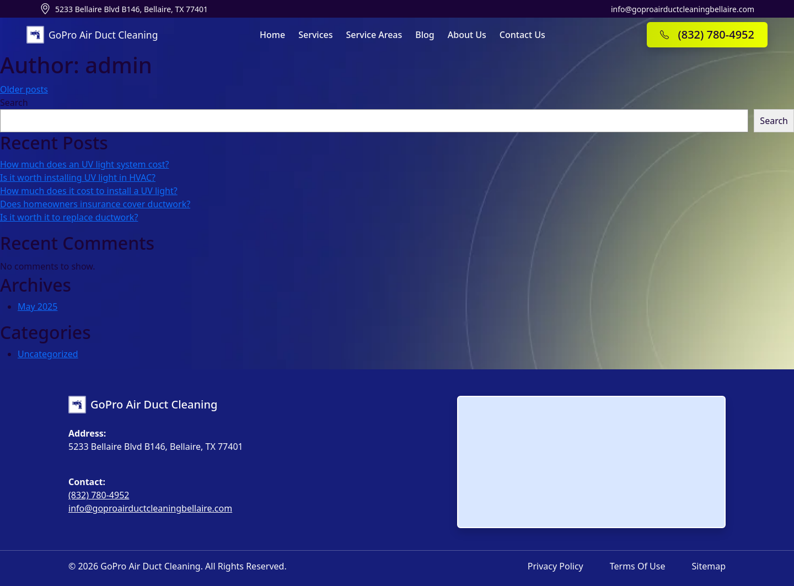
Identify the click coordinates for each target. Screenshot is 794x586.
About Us (467, 35)
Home (272, 35)
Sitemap (709, 566)
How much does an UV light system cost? (84, 164)
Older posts (24, 89)
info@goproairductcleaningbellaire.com (682, 9)
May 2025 (37, 306)
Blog (424, 35)
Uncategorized (48, 354)
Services (315, 35)
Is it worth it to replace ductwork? (69, 217)
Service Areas (374, 35)
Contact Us (522, 35)
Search (14, 102)
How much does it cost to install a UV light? (89, 191)
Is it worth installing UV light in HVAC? (77, 177)
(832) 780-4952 (98, 495)
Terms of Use (638, 566)
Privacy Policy (555, 566)
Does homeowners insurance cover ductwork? (95, 204)
